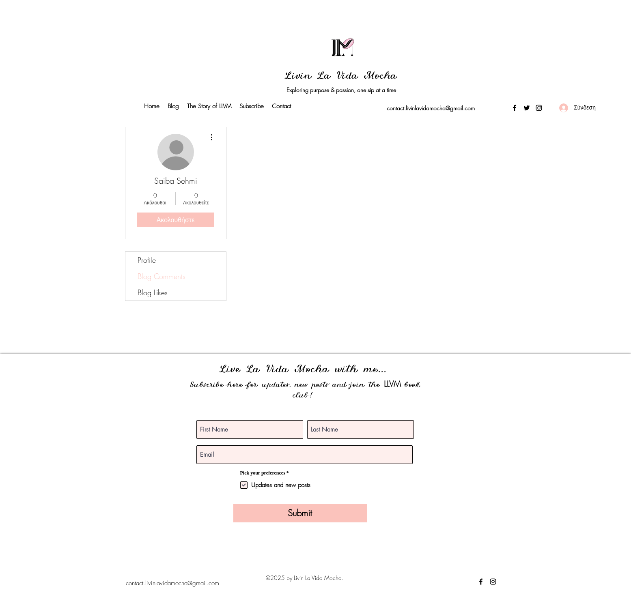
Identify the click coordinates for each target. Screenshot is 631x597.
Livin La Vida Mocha (341, 76)
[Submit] (300, 513)
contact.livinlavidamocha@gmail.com (431, 108)
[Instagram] (539, 108)
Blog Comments (161, 276)
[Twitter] (527, 108)
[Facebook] (514, 108)
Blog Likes (153, 292)
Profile (147, 260)
